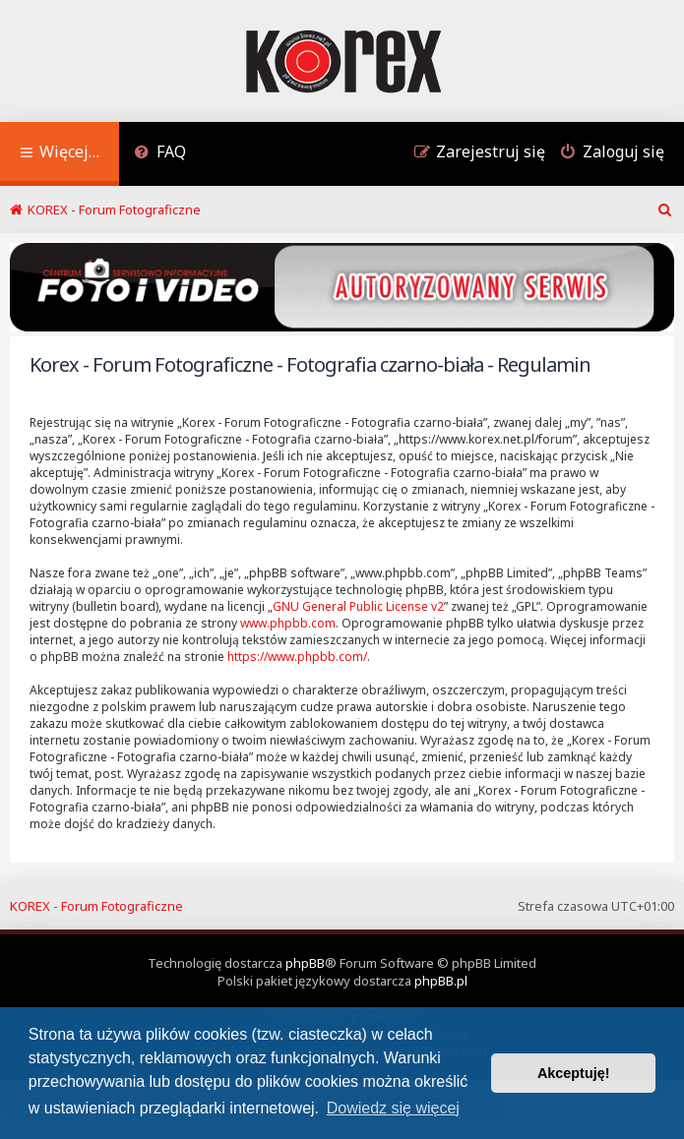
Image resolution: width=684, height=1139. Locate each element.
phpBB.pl (440, 980)
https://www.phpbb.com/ (297, 656)
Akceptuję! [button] (573, 1073)
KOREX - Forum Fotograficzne (96, 906)
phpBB (305, 963)
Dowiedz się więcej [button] (393, 1108)
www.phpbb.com (288, 623)
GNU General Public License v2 (358, 606)
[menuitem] (160, 154)
